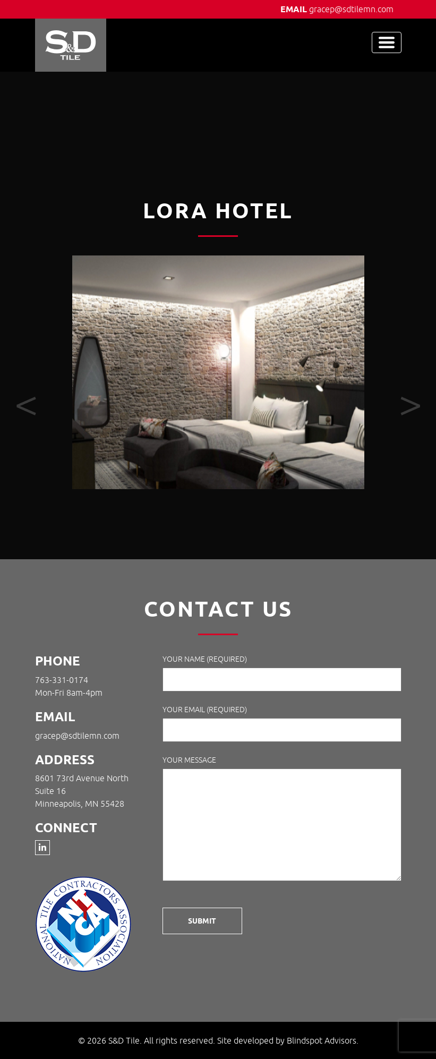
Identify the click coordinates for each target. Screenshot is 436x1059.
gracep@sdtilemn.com (351, 9)
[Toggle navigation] (386, 42)
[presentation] (26, 406)
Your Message (282, 820)
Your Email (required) (282, 723)
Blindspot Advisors (321, 1040)
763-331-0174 (61, 680)
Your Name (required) (282, 673)
